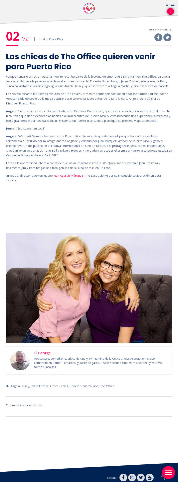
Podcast (76, 386)
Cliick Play (56, 39)
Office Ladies (60, 386)
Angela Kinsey (20, 386)
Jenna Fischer (40, 386)
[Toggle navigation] (168, 472)
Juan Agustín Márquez (68, 175)
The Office (108, 386)
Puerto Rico (92, 386)
